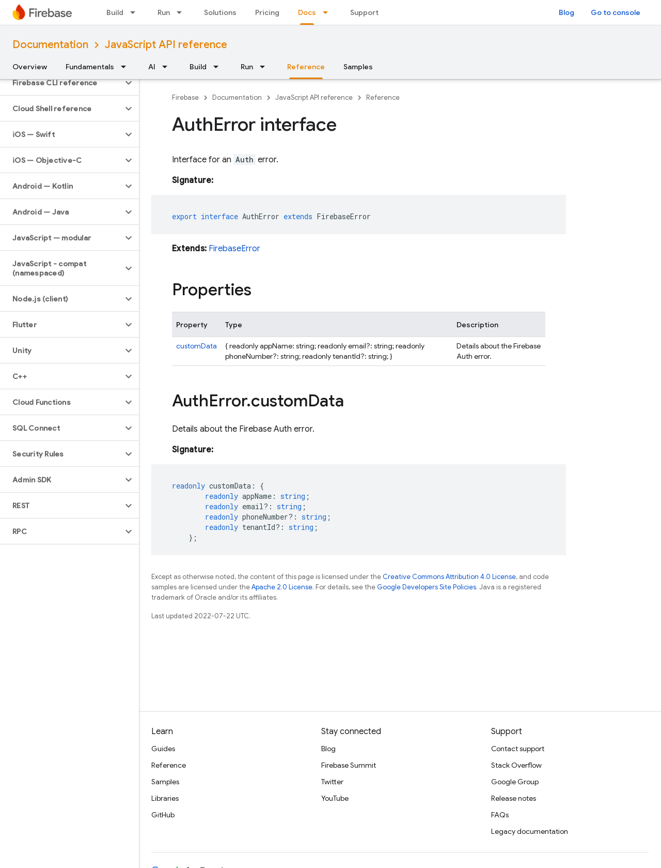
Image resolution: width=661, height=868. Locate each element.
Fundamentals (90, 66)
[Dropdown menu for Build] (135, 12)
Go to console (615, 12)
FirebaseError (234, 248)
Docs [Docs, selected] (307, 12)
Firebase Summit (348, 765)
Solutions (220, 12)
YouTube (335, 798)
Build (114, 12)
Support (364, 12)
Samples (358, 66)
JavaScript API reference (166, 44)
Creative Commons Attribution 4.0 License (449, 576)
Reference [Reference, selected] (306, 66)
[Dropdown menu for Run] (182, 12)
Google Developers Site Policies (426, 587)
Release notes (513, 798)
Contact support (517, 748)
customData (196, 346)
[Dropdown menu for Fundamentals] (126, 66)
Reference (383, 97)
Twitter (332, 781)
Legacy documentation (529, 831)
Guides (163, 748)
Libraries (165, 798)
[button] (61, 82)
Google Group (515, 781)
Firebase (185, 97)
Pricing (267, 12)
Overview (29, 66)
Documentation (50, 44)
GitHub (163, 814)
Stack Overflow (516, 765)
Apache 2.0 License (281, 587)
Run (164, 12)
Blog (566, 12)
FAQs (500, 814)
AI (151, 66)
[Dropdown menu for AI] (167, 66)
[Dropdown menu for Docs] (328, 12)
